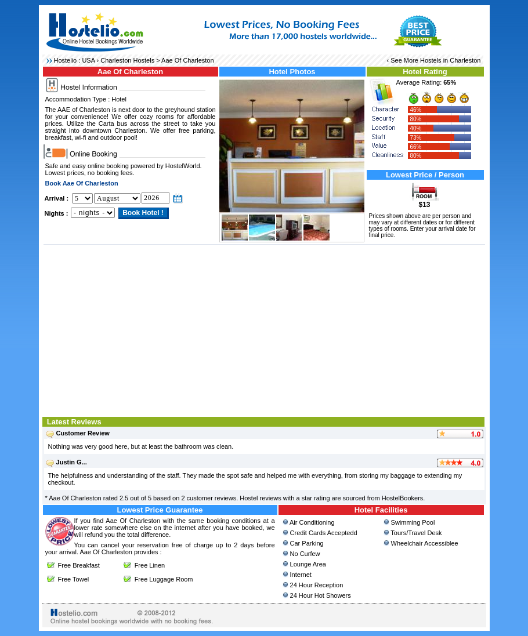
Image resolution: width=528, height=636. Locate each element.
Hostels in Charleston (450, 60)
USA (88, 60)
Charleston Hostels (127, 60)
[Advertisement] (264, 329)
